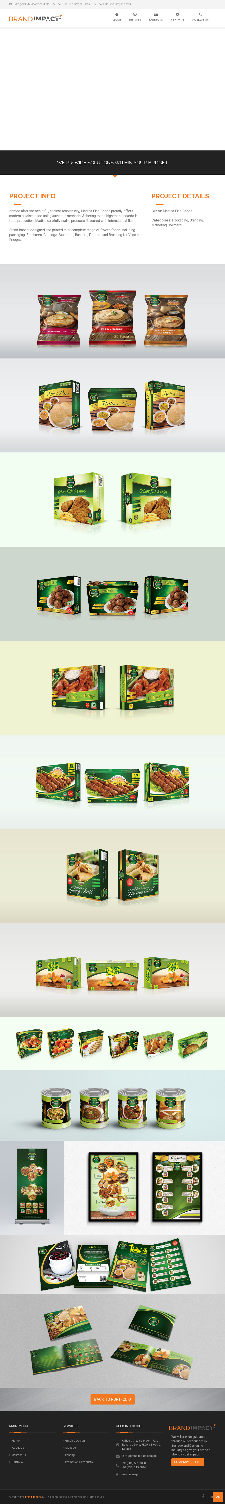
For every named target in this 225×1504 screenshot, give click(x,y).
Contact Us (200, 20)
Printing (70, 1455)
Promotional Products (79, 1462)
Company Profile (187, 1462)
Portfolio (156, 20)
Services (135, 20)
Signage (70, 1447)
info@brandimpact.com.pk (29, 4)
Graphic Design (75, 1440)
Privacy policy (78, 1496)
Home (117, 20)
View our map (129, 1474)
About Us (177, 20)
